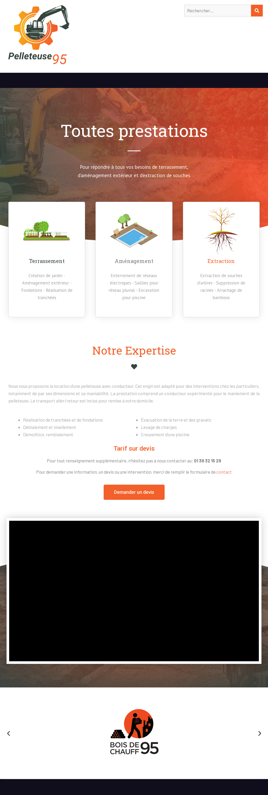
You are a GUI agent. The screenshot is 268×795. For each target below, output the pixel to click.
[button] (134, 492)
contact (224, 471)
